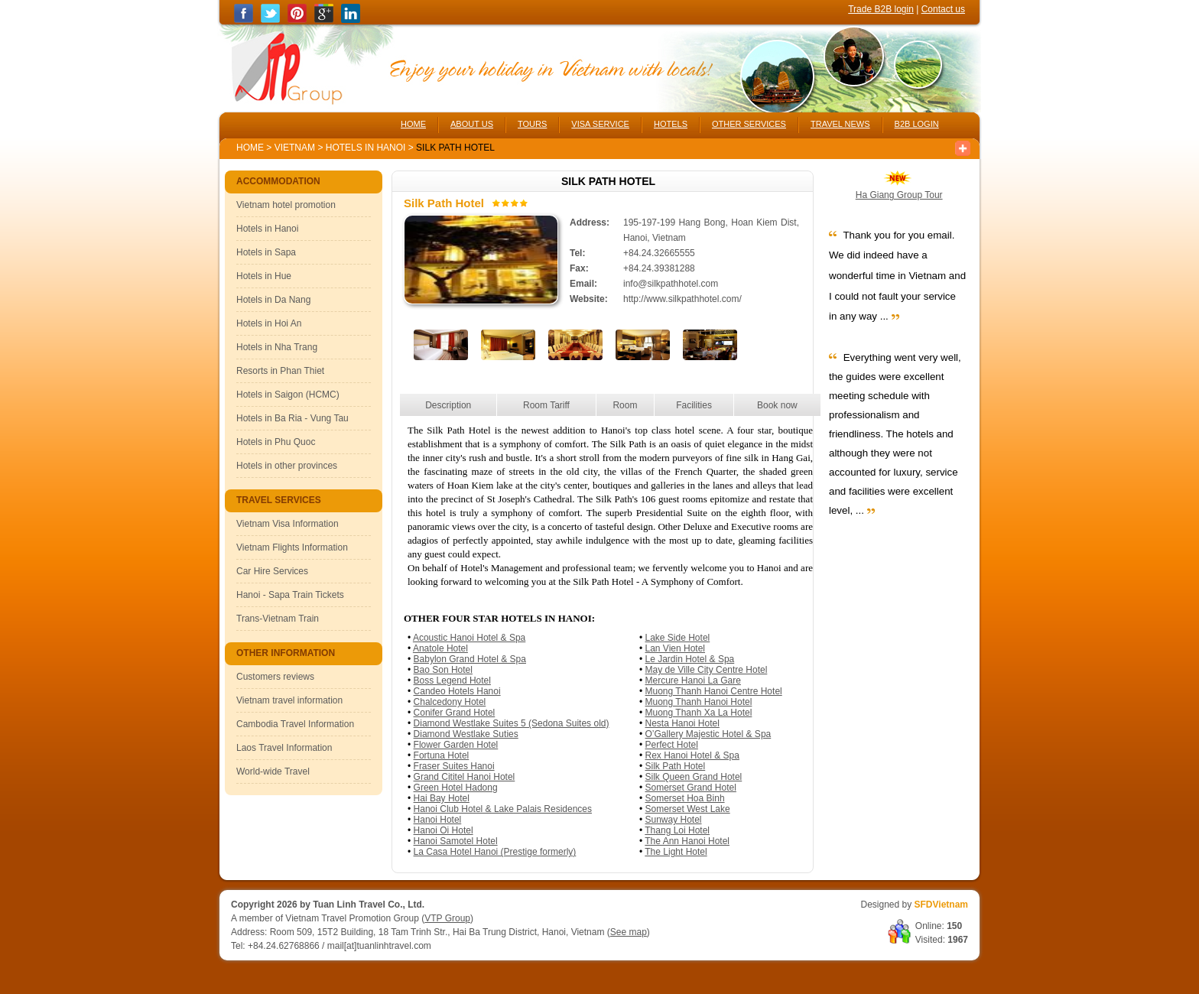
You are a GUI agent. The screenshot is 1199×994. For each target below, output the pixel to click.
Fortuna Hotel (442, 755)
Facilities (694, 405)
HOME (413, 123)
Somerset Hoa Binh (685, 798)
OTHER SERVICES (749, 123)
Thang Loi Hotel (677, 830)
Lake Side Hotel (677, 637)
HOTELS (670, 123)
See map (628, 932)
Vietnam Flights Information (292, 547)
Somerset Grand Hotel (690, 787)
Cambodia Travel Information (295, 724)
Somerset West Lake (687, 809)
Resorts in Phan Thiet (280, 370)
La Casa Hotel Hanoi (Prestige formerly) (495, 851)
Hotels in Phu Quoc (275, 442)
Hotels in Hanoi (367, 147)
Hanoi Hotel (438, 819)
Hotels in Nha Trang (276, 347)
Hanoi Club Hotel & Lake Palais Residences (503, 809)
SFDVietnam (941, 904)
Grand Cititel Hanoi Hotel (464, 776)
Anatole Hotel (440, 648)
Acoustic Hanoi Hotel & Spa (469, 637)
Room (624, 405)
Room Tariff (546, 405)
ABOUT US (471, 123)
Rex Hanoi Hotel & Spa (692, 755)
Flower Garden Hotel (456, 744)
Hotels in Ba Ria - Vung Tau (292, 418)
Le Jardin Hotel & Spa (690, 659)
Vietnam (295, 147)
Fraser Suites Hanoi (454, 766)
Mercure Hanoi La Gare (693, 680)
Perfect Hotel (671, 744)
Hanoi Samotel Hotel (456, 841)
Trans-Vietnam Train (277, 618)
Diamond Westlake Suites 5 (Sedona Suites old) (511, 723)
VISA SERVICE (600, 123)
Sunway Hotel (673, 819)
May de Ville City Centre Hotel (706, 669)
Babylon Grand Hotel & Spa (470, 659)
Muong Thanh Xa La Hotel (698, 712)
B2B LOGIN (917, 123)
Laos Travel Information (284, 747)
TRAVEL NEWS (840, 123)
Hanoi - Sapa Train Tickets (290, 595)
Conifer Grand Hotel (455, 712)
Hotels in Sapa (266, 252)
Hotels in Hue (263, 276)
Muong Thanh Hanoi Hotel (698, 702)
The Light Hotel (676, 851)
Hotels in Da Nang (273, 299)
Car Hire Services (272, 571)
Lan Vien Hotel (675, 648)
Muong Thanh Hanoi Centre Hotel (713, 691)
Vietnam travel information (289, 700)
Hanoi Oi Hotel (443, 830)
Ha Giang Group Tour (899, 195)
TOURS (532, 123)
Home (250, 147)
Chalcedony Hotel (450, 702)
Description (448, 405)
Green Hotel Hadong (456, 787)
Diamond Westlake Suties (466, 734)
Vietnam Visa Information (287, 523)
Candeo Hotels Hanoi (457, 691)
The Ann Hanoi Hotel (687, 841)
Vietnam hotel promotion (286, 205)
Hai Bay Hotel (442, 798)
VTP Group (447, 918)
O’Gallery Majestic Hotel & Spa (708, 734)
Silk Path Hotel (675, 766)
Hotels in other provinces (286, 465)
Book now (777, 405)
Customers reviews (275, 676)
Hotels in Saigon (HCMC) (288, 394)
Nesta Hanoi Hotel (682, 723)
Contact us (943, 9)
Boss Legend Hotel (452, 680)
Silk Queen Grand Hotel (693, 776)
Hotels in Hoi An (268, 323)
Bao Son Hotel (443, 669)
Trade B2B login (881, 9)
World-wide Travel (273, 771)
